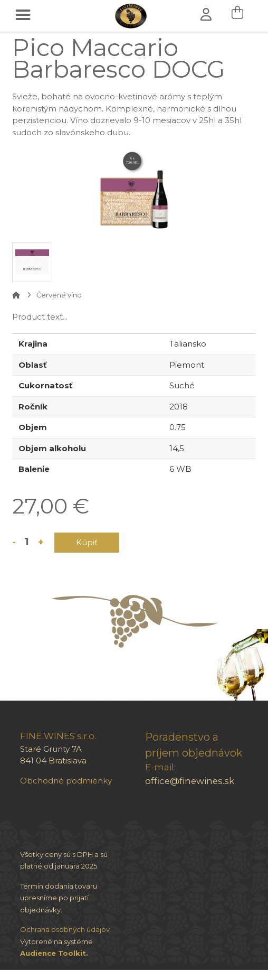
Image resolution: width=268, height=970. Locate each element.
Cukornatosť (45, 385)
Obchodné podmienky (66, 781)
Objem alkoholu (52, 448)
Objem (32, 427)
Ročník (32, 407)
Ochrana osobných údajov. (65, 929)
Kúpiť (87, 542)
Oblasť (32, 365)
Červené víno (59, 295)
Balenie (34, 469)
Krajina (32, 344)
